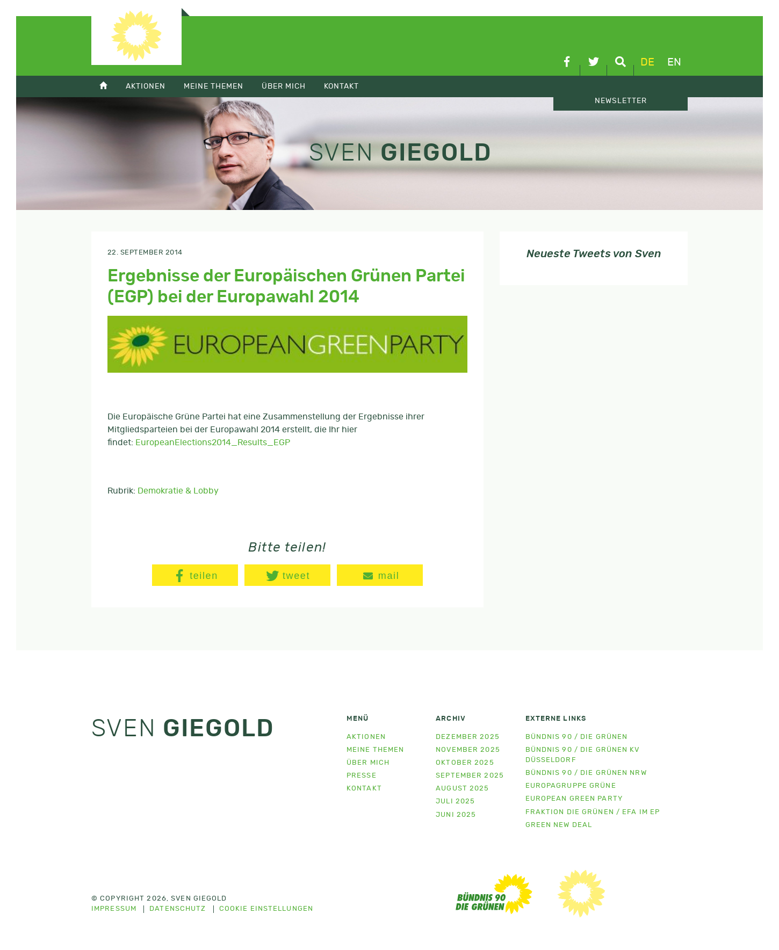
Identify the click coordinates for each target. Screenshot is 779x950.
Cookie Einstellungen (266, 909)
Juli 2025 (455, 801)
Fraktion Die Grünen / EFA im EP (592, 812)
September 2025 (470, 775)
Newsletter (621, 101)
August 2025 (462, 788)
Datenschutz (177, 909)
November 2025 (468, 749)
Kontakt (341, 86)
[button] (195, 575)
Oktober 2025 (465, 762)
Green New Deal (559, 825)
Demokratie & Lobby (178, 491)
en (674, 62)
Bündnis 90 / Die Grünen (576, 737)
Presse (362, 775)
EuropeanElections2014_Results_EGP (212, 442)
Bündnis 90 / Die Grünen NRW (586, 773)
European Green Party (574, 798)
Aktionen (145, 86)
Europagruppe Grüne (570, 785)
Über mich (284, 86)
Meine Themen (213, 86)
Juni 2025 (456, 814)
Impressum (113, 909)
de (647, 62)
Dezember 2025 (468, 737)
